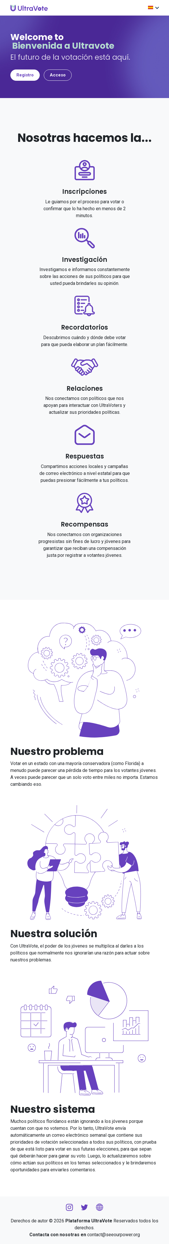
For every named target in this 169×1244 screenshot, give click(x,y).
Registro (25, 75)
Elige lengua (150, 7)
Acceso (58, 75)
